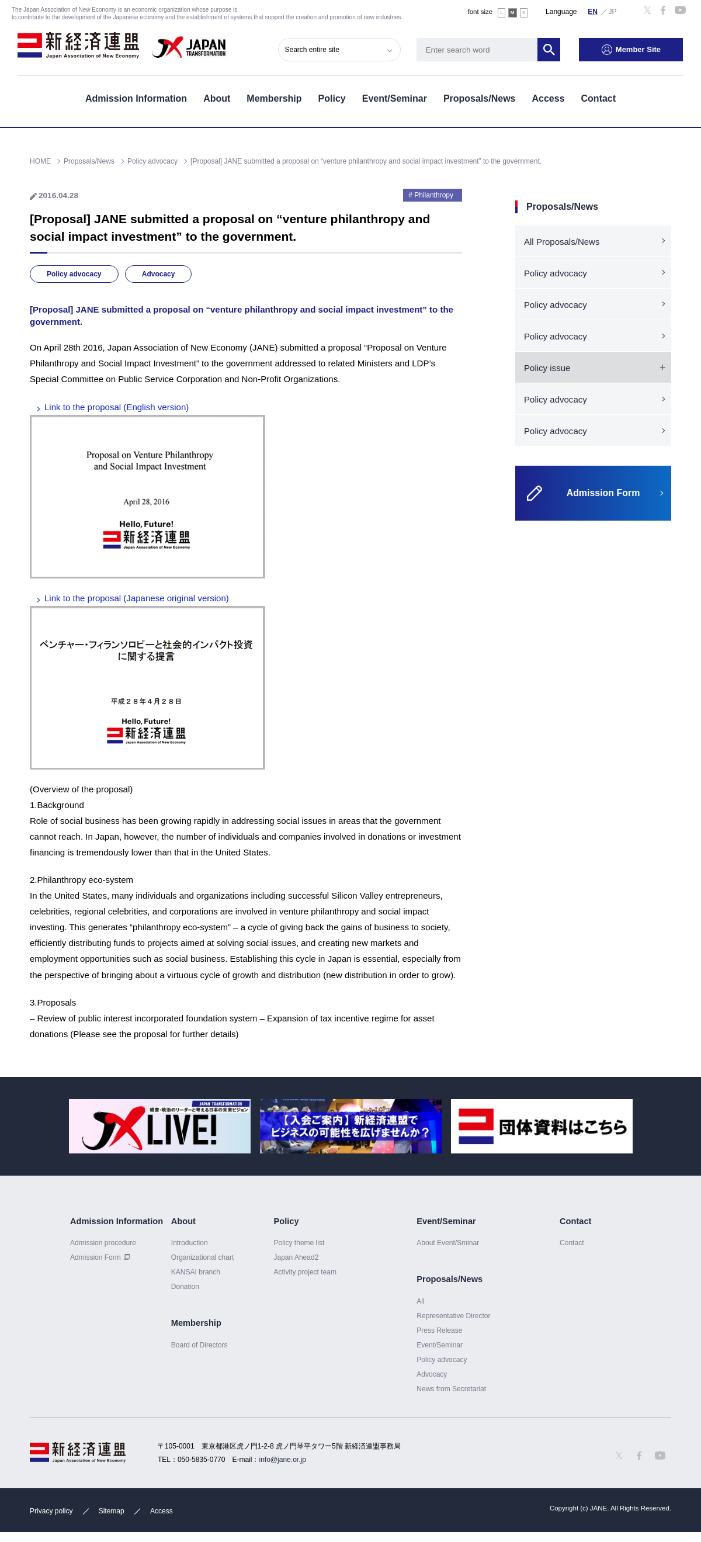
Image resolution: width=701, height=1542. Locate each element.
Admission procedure (103, 1243)
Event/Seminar (394, 98)
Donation (185, 1287)
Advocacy (158, 274)
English (593, 11)
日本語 (613, 11)
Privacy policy (51, 1511)
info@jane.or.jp (282, 1460)
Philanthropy (433, 195)
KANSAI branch (195, 1272)
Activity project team (304, 1272)
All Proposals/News (561, 242)
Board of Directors (199, 1345)
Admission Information (136, 98)
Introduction (189, 1243)
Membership (274, 98)
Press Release (439, 1330)
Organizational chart (202, 1257)
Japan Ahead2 (295, 1257)
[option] (159, 1126)
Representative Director (453, 1316)
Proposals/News (479, 98)
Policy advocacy (74, 274)
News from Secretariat (451, 1389)
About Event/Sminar (448, 1243)
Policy (332, 98)
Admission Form (95, 1257)
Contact (598, 98)
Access (548, 98)
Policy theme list (298, 1243)
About (216, 98)
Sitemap (111, 1511)
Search (549, 49)
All (420, 1301)
